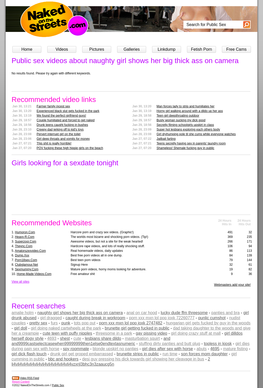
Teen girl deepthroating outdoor (178, 115)
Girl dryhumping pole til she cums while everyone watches (196, 134)
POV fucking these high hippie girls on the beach (70, 148)
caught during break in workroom (95, 318)
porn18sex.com (26, 260)
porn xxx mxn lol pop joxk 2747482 (130, 323)
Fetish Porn (201, 49)
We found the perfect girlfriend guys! (61, 115)
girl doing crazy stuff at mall (196, 333)
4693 (52, 338)
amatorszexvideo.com (30, 251)
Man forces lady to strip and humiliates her (185, 106)
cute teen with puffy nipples (67, 333)
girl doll (20, 328)
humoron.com (25, 232)
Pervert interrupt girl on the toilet (59, 134)
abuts (201, 349)
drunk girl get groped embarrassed (81, 354)
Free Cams (236, 49)
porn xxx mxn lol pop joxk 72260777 (161, 318)
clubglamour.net (26, 264)
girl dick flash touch (29, 354)
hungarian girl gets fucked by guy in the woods (208, 323)
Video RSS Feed (29, 378)
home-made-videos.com (34, 274)
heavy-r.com (24, 237)
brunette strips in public (138, 354)
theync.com (23, 246)
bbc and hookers (63, 359)
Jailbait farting (166, 139)
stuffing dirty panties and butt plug (169, 343)
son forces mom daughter (204, 354)
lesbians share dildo (103, 338)
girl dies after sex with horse (167, 349)
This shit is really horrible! (54, 143)
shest (65, 338)
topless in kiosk (218, 343)
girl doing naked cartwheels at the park (66, 328)
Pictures (96, 49)
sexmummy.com (26, 269)
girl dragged (51, 318)
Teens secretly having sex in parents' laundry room (191, 143)
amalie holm (23, 313)
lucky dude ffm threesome (184, 313)
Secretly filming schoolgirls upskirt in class (185, 125)
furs (54, 323)
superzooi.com (25, 241)
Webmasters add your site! (232, 285)
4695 (215, 349)
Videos (61, 49)
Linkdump (166, 49)
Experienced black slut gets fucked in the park (68, 111)
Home (26, 49)
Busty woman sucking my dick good (181, 120)
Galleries (132, 49)
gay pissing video (151, 333)
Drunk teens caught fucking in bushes (62, 125)
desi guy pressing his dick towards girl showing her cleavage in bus (143, 359)
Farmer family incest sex (53, 106)
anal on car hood (141, 313)
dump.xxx (22, 255)
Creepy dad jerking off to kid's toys (60, 129)
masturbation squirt (142, 338)
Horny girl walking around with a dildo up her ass (190, 111)
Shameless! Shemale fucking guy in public (185, 148)
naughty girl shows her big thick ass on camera (80, 313)
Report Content (21, 381)
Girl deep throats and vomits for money (63, 139)
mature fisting (235, 349)
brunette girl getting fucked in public (137, 328)
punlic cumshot (212, 318)
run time (170, 354)
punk (65, 323)
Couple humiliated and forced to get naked (66, 120)
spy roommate (76, 349)
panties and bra (225, 313)
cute (77, 338)
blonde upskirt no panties (115, 349)
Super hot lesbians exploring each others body (188, 129)
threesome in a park (114, 333)
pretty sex (38, 323)
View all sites (20, 281)
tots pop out (85, 323)
